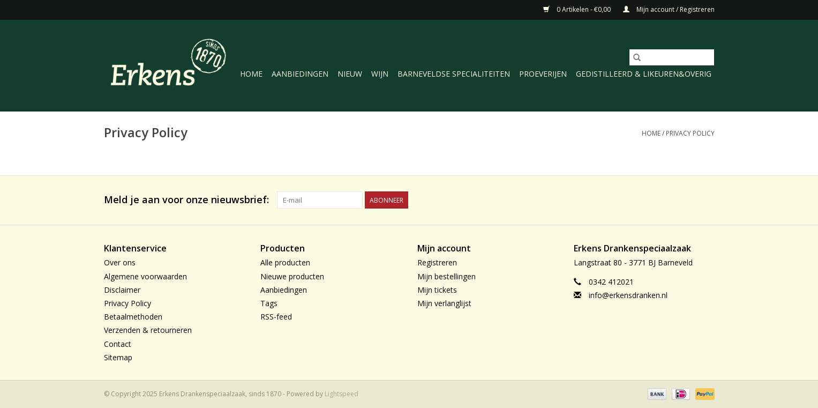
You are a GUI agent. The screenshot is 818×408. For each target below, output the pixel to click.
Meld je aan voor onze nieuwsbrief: (186, 199)
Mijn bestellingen (446, 276)
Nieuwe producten (292, 276)
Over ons (120, 262)
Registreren (437, 262)
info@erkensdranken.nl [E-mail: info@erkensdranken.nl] (628, 295)
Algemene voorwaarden (145, 276)
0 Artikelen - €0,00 (577, 9)
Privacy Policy (690, 133)
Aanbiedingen (300, 74)
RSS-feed (276, 316)
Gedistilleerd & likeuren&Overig (643, 74)
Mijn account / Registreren (669, 9)
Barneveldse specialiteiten (453, 74)
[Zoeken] (672, 57)
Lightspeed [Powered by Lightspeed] (341, 393)
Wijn (379, 74)
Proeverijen (543, 74)
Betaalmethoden (133, 316)
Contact (117, 344)
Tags (268, 303)
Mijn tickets (437, 290)
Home (251, 74)
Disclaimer (122, 290)
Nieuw (349, 74)
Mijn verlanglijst (444, 303)
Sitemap (118, 357)
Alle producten (285, 262)
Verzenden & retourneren (148, 330)
